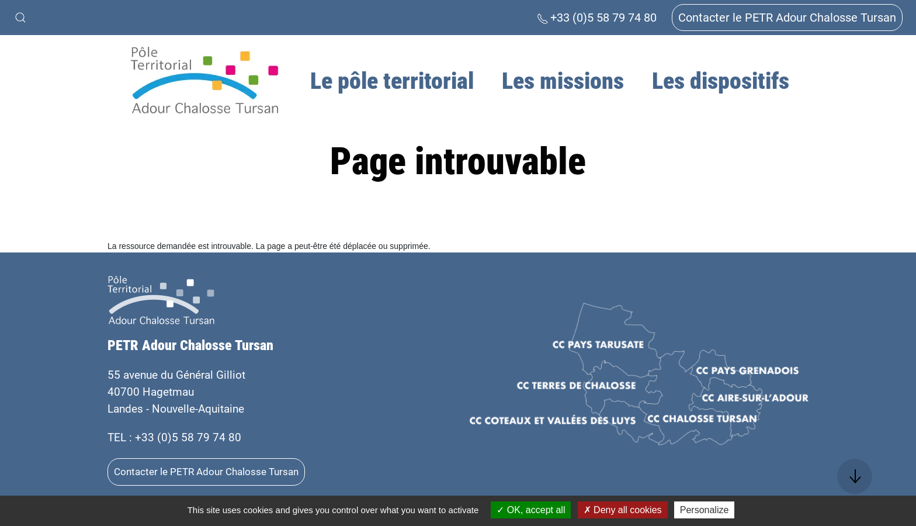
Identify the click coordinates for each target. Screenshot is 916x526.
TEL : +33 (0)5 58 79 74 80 (174, 437)
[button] (20, 17)
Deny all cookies (623, 510)
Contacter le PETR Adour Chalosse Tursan (787, 18)
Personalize (704, 510)
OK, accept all (531, 510)
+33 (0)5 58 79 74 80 (603, 18)
